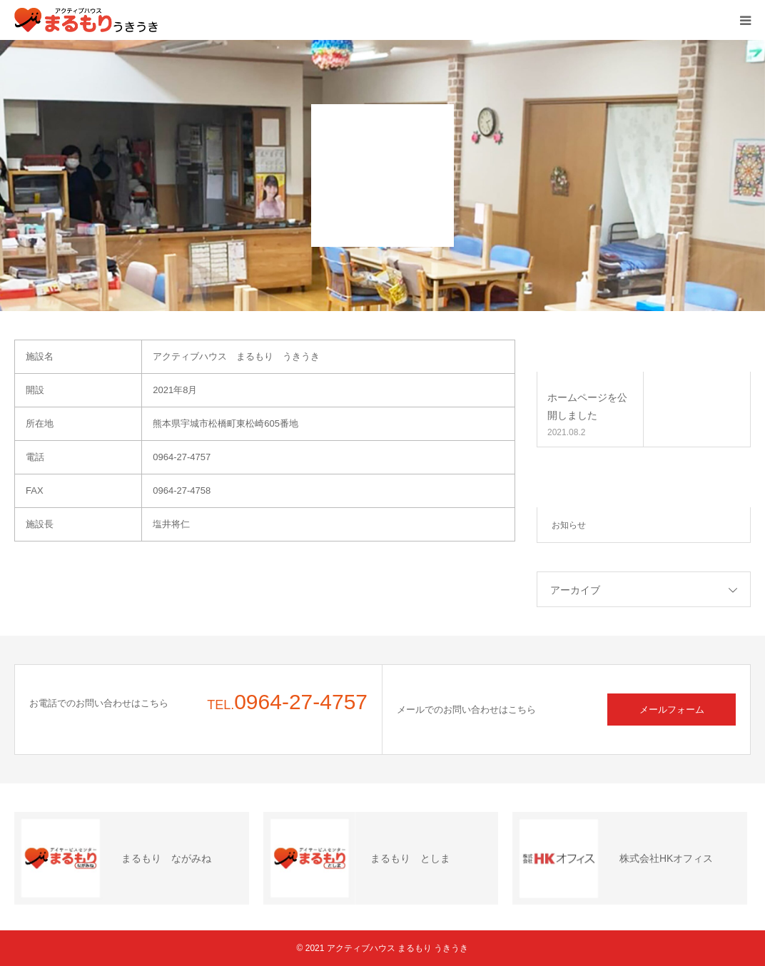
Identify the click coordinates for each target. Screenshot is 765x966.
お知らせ (569, 525)
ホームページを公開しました (587, 406)
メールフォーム (671, 709)
